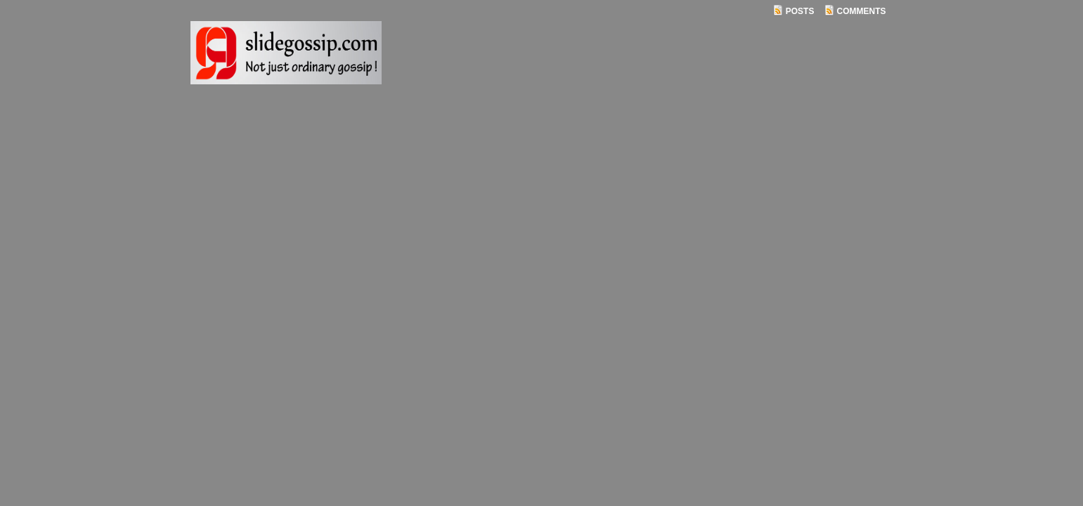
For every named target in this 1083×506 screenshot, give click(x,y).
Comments (861, 11)
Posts (800, 11)
